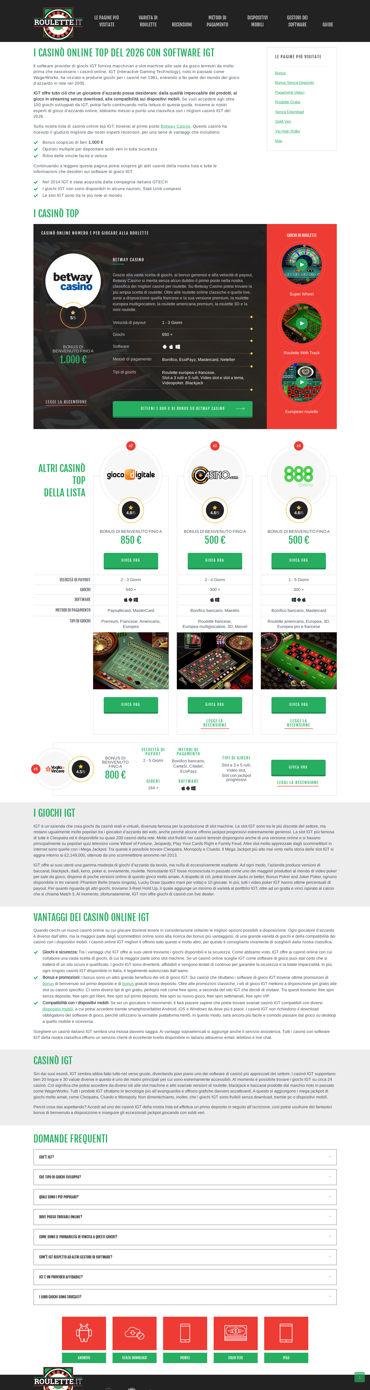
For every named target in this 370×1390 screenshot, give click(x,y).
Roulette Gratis (288, 102)
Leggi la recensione (66, 402)
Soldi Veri (283, 121)
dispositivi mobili (58, 1009)
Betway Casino (176, 126)
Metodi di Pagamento (217, 21)
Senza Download (289, 112)
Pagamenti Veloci (289, 92)
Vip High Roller (287, 131)
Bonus (280, 73)
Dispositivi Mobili (257, 21)
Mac (279, 141)
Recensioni (182, 24)
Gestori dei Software (297, 21)
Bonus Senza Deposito (294, 82)
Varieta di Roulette (148, 21)
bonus (48, 983)
